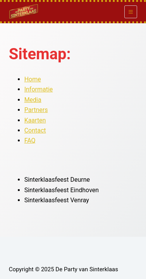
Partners (36, 110)
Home (32, 79)
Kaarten (35, 120)
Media (32, 99)
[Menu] (130, 11)
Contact (35, 130)
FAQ (30, 140)
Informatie (38, 89)
